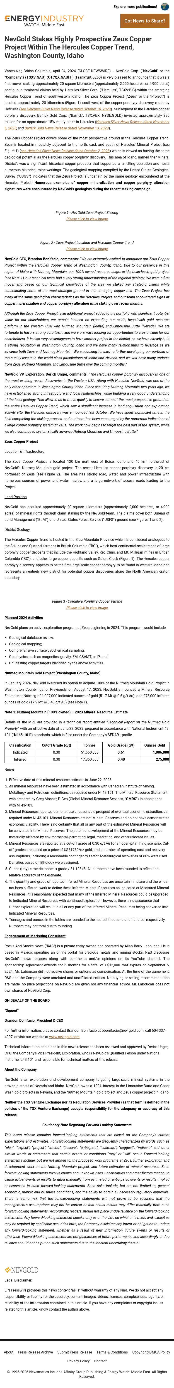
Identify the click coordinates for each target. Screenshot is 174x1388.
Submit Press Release (74, 1352)
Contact (100, 1361)
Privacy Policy (78, 1361)
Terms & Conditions (112, 1352)
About (8, 1352)
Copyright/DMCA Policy (151, 1352)
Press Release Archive (35, 1352)
